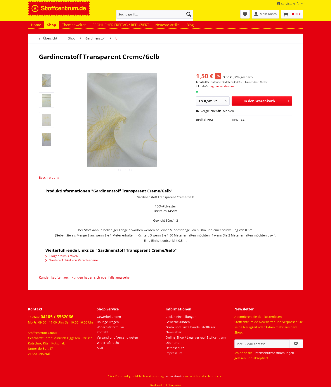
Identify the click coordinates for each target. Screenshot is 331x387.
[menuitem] (154, 16)
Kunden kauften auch (55, 277)
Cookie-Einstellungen (181, 317)
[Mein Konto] (265, 14)
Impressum (174, 353)
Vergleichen (207, 111)
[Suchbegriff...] (154, 14)
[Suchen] (188, 14)
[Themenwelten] (74, 25)
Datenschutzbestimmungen (273, 353)
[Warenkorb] (292, 14)
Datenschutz (175, 348)
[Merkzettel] (245, 14)
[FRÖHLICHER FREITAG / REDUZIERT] (121, 25)
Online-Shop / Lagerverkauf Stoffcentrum (196, 337)
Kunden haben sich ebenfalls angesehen (101, 277)
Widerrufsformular (110, 327)
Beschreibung (49, 177)
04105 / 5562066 (57, 317)
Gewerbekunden (109, 317)
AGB (100, 348)
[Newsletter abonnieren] (296, 343)
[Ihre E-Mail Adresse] (261, 343)
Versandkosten (175, 376)
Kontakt (102, 332)
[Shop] (51, 25)
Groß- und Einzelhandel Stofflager (190, 327)
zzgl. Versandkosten (222, 86)
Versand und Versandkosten (117, 337)
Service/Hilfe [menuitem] (288, 4)
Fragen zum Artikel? (61, 256)
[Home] (36, 25)
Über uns (172, 343)
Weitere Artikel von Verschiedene (71, 260)
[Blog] (190, 25)
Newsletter (174, 332)
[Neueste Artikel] (168, 25)
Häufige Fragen (108, 322)
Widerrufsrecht (108, 343)
